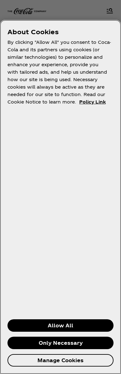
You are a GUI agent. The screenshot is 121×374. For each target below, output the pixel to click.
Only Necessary (61, 343)
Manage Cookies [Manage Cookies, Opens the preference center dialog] (60, 360)
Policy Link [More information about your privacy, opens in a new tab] (92, 101)
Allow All (60, 325)
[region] (60, 197)
